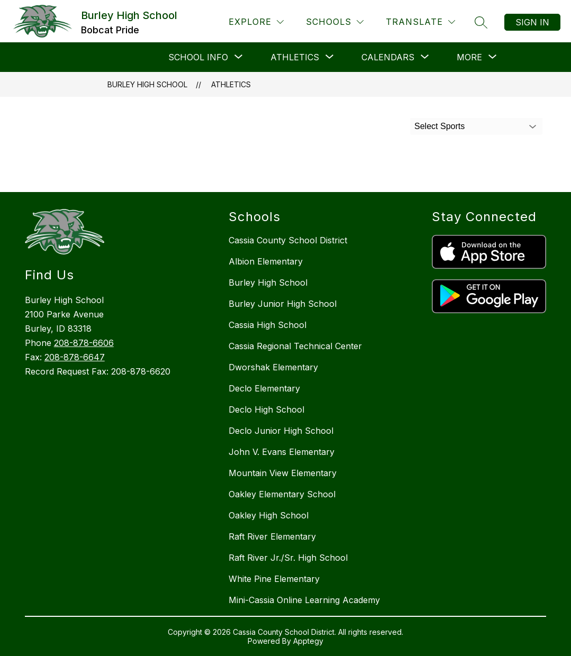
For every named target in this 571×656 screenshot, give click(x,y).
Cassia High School (267, 325)
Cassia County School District (288, 240)
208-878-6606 (84, 343)
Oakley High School (269, 515)
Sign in (532, 22)
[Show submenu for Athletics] (294, 57)
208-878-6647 (74, 357)
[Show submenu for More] (469, 57)
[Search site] (481, 22)
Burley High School (147, 84)
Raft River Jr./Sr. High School (288, 557)
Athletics (231, 84)
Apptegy (308, 640)
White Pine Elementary (274, 578)
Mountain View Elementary (283, 473)
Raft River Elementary (272, 536)
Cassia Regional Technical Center (295, 346)
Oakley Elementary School (282, 494)
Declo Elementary (264, 388)
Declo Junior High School (281, 430)
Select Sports (439, 126)
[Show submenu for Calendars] (387, 57)
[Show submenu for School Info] (198, 57)
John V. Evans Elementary (281, 452)
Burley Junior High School (283, 303)
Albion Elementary (266, 261)
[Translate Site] (420, 22)
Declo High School (266, 409)
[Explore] (256, 22)
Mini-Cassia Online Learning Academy (304, 600)
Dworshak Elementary (273, 367)
